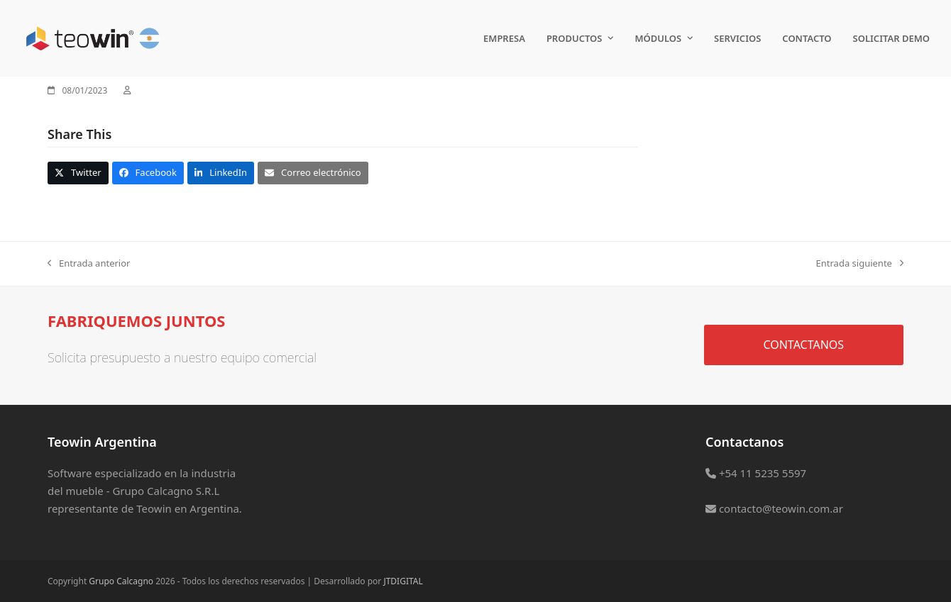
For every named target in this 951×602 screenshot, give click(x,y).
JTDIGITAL (402, 581)
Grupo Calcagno (121, 581)
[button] (78, 173)
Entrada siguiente (859, 264)
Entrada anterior (89, 264)
